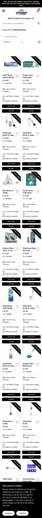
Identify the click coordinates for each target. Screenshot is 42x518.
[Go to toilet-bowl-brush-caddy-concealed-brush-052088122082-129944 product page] (11, 373)
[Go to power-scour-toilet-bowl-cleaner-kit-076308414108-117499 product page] (31, 85)
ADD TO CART (11, 106)
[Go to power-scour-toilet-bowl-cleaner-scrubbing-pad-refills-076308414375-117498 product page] (31, 200)
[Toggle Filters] (39, 42)
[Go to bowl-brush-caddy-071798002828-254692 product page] (11, 200)
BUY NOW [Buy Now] (11, 111)
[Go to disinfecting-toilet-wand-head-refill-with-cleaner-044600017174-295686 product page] (11, 315)
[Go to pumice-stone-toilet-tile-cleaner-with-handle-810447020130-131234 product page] (11, 258)
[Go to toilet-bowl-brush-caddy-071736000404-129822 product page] (31, 315)
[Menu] (3, 10)
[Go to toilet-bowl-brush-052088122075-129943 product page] (31, 431)
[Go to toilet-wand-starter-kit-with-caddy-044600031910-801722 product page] (11, 85)
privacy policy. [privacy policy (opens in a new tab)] (8, 500)
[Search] (38, 23)
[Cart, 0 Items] (37, 11)
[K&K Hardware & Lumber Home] (21, 12)
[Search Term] (21, 23)
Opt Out (22, 513)
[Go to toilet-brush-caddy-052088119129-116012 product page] (11, 431)
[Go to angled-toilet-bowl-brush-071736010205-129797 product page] (31, 373)
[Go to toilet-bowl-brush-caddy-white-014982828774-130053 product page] (31, 142)
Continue (8, 513)
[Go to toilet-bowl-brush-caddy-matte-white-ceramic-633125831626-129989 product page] (11, 142)
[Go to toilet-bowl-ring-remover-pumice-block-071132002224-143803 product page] (31, 258)
